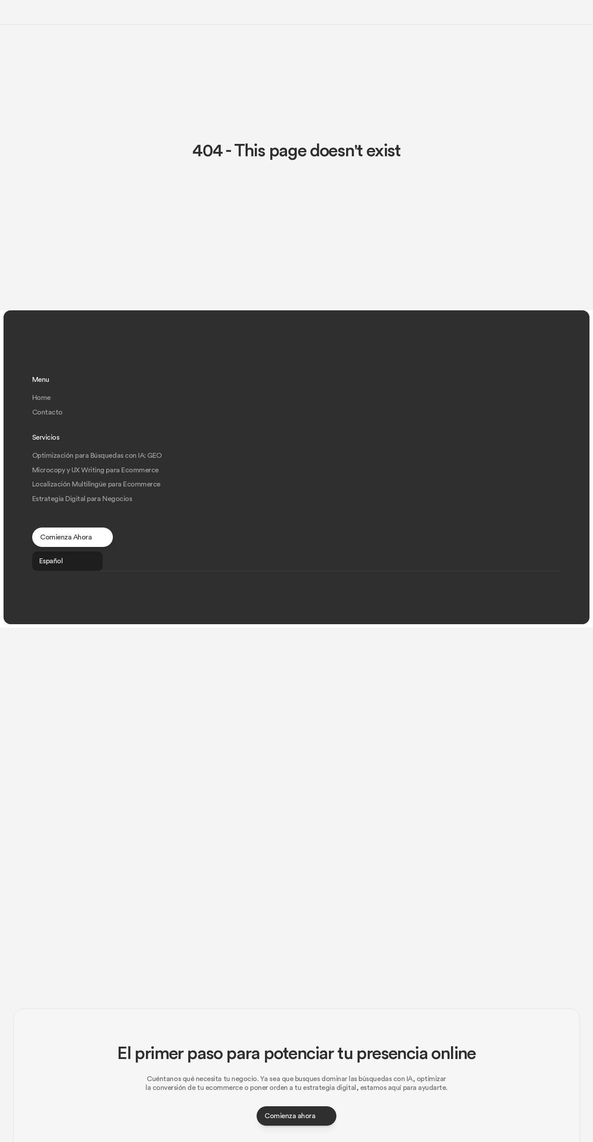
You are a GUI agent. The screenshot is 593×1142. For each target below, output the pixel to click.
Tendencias (493, 15)
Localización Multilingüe (371, 15)
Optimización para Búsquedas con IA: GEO (474, 384)
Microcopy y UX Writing (290, 15)
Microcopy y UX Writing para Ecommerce (473, 399)
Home (324, 384)
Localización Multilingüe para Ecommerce (474, 414)
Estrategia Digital (441, 15)
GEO (240, 15)
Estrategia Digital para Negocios (460, 428)
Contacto (330, 399)
